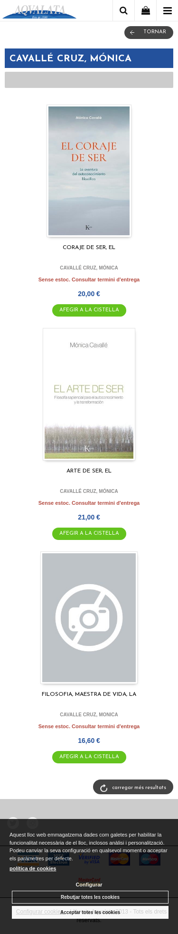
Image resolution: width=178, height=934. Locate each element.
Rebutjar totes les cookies (90, 897)
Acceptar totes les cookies (90, 912)
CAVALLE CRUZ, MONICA (89, 714)
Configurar (88, 884)
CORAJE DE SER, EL (89, 247)
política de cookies (32, 868)
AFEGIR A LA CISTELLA (89, 310)
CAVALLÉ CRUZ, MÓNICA (89, 267)
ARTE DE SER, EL (89, 471)
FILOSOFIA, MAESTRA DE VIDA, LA (89, 694)
